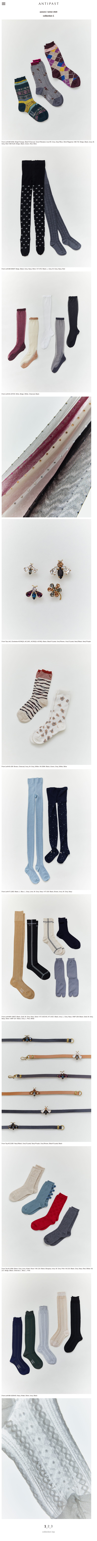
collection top (48, 1532)
